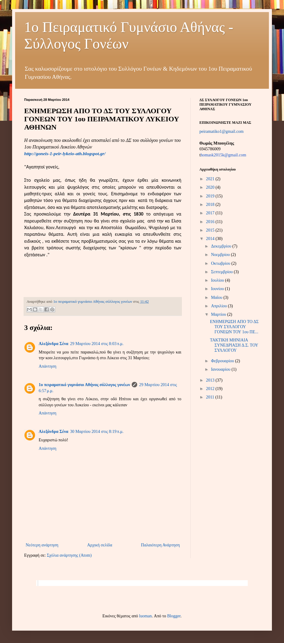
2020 (211, 187)
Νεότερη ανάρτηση (42, 545)
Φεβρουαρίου (223, 361)
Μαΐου (217, 297)
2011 (210, 397)
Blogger (173, 616)
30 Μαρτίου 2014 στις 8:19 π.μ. (97, 431)
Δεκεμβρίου (221, 246)
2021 (211, 179)
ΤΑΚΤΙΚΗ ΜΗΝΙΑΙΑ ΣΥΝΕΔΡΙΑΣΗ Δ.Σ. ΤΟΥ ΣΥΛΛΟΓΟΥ (234, 345)
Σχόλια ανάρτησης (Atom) (69, 555)
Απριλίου (219, 306)
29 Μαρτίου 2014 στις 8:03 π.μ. (97, 343)
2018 (211, 204)
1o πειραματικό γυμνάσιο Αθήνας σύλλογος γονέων (84, 384)
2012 (211, 388)
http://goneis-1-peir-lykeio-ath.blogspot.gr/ (64, 153)
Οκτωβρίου (221, 263)
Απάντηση (47, 366)
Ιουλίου (218, 280)
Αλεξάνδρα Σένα (53, 343)
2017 (211, 213)
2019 (211, 196)
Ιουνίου (218, 288)
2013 (211, 380)
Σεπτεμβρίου (222, 272)
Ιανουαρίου (221, 369)
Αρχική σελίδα (99, 545)
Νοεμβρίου (221, 254)
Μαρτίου (219, 314)
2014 (211, 238)
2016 (211, 221)
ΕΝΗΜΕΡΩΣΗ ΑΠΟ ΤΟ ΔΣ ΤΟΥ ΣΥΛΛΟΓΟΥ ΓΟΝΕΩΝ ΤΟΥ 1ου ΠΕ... (234, 326)
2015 (211, 230)
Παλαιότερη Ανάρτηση (160, 545)
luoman (145, 616)
